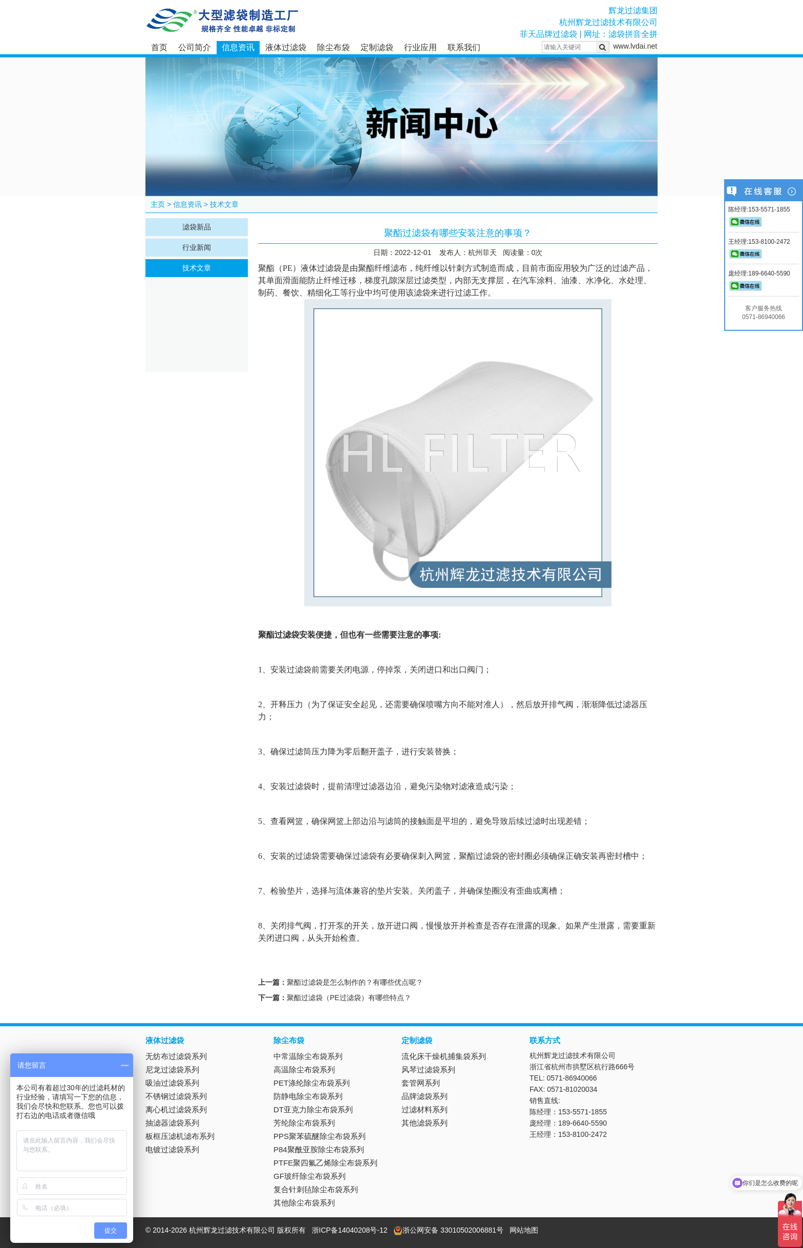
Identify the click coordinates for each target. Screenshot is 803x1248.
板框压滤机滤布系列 (180, 1136)
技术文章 (224, 204)
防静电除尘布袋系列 (308, 1096)
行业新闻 (196, 247)
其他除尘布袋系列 (304, 1202)
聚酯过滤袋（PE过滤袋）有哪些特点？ (349, 997)
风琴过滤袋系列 (428, 1069)
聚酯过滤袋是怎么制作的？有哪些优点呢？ (355, 982)
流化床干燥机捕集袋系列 (444, 1056)
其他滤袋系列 (425, 1122)
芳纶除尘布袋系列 (304, 1122)
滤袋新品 (196, 227)
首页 (159, 47)
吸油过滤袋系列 (172, 1082)
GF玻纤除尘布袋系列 (309, 1176)
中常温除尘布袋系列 (308, 1056)
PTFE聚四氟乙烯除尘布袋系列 (325, 1162)
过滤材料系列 (425, 1109)
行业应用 (420, 47)
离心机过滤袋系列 (176, 1109)
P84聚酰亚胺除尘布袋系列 (318, 1149)
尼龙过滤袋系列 (172, 1069)
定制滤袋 (377, 47)
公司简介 (194, 47)
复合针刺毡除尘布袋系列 (315, 1189)
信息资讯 (238, 47)
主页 (158, 204)
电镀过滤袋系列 (172, 1149)
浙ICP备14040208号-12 (350, 1230)
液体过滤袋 (285, 47)
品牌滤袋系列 (425, 1096)
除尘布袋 (333, 47)
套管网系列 (421, 1082)
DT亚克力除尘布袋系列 (313, 1109)
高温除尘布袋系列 (304, 1069)
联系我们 (464, 47)
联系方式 (545, 1040)
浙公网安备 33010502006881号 (448, 1230)
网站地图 (524, 1230)
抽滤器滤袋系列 (172, 1122)
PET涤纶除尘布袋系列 (311, 1082)
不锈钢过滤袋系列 (176, 1096)
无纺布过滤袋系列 (176, 1056)
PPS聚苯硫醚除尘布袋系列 (319, 1136)
